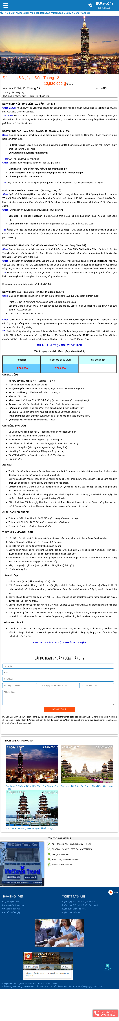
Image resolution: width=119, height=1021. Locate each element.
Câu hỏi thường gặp (11, 912)
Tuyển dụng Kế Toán (71, 912)
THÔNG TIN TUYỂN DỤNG (73, 896)
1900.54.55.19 (104, 3)
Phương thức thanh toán (13, 905)
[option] (59, 45)
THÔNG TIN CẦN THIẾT (13, 896)
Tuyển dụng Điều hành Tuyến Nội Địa (78, 901)
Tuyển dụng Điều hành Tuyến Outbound (80, 905)
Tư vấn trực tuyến (108, 1013)
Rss (110, 892)
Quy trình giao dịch (10, 901)
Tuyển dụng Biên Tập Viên (74, 909)
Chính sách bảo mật (11, 909)
